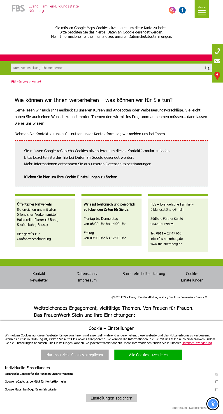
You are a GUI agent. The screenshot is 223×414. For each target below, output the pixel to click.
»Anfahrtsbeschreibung (34, 239)
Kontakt (39, 273)
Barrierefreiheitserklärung (144, 273)
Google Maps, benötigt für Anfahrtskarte (111, 389)
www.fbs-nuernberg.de (166, 244)
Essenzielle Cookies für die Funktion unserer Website (111, 374)
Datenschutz (87, 273)
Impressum (87, 279)
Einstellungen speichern (111, 397)
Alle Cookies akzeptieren (148, 354)
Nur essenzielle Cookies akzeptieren (74, 354)
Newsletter (39, 279)
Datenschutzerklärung (197, 343)
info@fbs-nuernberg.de (167, 239)
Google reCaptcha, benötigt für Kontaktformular (111, 381)
